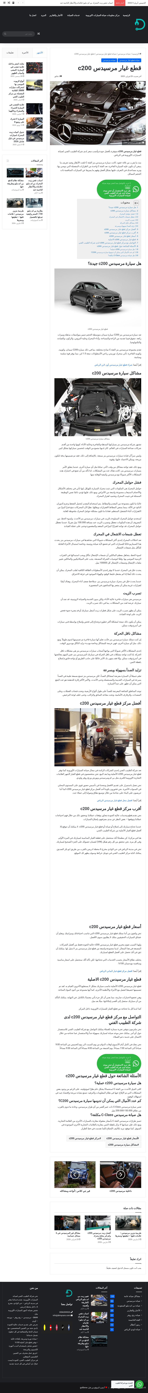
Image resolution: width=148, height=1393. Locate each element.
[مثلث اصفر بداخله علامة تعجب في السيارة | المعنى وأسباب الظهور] (34, 67)
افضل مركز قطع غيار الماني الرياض (116, 971)
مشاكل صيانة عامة (132, 1296)
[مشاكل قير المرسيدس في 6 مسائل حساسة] (67, 1223)
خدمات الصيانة (73, 15)
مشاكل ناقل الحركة (127, 223)
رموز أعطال (135, 1324)
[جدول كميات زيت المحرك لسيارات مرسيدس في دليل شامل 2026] (34, 136)
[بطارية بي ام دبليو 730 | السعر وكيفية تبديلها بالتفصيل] (34, 203)
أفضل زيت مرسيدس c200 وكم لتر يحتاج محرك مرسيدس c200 (99, 1236)
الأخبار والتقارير (55, 15)
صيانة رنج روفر (133, 1315)
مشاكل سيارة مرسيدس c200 (123, 210)
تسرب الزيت (130, 220)
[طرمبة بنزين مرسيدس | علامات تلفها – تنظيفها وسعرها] (128, 1223)
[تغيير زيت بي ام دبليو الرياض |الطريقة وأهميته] (99, 1300)
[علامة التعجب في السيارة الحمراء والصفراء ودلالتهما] (34, 108)
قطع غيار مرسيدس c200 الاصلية (122, 239)
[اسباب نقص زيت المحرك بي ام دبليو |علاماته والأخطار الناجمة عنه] (34, 173)
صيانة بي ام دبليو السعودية (129, 1305)
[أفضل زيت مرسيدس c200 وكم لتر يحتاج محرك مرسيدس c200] (98, 1223)
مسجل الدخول (123, 1268)
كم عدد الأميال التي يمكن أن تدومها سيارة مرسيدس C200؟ (113, 252)
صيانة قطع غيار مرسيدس (106, 54)
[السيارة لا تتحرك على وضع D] (34, 123)
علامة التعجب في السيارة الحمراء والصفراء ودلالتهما (16, 107)
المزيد (43, 15)
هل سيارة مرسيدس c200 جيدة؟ (122, 207)
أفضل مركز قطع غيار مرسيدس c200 (120, 229)
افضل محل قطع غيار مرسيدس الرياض (114, 800)
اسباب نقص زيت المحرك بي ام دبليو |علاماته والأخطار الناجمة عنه (86, 3)
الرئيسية (126, 15)
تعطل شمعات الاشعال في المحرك (122, 217)
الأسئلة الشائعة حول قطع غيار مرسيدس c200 (116, 246)
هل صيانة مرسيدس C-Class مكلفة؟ (121, 255)
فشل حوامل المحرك (127, 214)
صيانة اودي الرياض (132, 1329)
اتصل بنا (32, 15)
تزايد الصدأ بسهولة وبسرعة (125, 226)
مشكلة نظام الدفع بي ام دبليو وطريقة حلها (15, 183)
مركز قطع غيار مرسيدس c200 (84, 1138)
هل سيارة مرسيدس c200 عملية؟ (122, 249)
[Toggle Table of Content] (134, 203)
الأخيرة (25, 52)
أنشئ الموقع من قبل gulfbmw (92, 1387)
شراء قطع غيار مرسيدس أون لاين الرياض (113, 365)
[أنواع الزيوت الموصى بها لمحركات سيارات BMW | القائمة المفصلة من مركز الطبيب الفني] (34, 85)
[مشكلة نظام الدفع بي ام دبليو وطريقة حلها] (15, 173)
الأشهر (40, 52)
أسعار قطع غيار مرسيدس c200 (122, 236)
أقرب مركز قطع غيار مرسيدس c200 (120, 232)
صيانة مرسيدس (124, 54)
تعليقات (10, 52)
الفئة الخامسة (134, 1320)
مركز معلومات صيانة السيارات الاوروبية (103, 15)
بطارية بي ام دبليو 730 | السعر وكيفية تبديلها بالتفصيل (34, 214)
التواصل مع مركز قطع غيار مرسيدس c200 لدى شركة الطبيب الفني (107, 243)
